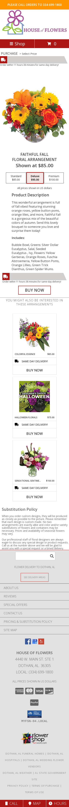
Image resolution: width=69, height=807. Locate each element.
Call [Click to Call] (11, 803)
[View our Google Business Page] (35, 643)
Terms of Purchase (45, 785)
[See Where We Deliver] (35, 577)
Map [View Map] (35, 803)
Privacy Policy (18, 785)
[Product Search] (35, 556)
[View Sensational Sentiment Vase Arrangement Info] (34, 459)
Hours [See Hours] (57, 803)
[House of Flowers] (34, 34)
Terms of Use (34, 792)
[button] (34, 714)
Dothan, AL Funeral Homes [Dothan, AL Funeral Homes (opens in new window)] (25, 753)
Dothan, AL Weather (17, 773)
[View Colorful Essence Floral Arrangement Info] (34, 333)
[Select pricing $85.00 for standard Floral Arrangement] (16, 178)
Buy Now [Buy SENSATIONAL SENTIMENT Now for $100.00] (34, 496)
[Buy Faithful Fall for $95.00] (34, 290)
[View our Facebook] (28, 643)
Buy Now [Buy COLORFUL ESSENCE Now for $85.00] (34, 370)
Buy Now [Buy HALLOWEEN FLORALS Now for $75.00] (34, 433)
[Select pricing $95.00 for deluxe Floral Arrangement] (35, 178)
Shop (17, 44)
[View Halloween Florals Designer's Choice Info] (34, 396)
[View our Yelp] (41, 643)
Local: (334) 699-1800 (34, 672)
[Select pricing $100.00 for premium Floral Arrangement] (53, 178)
